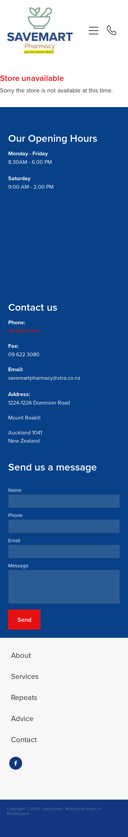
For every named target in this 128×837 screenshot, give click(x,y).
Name (15, 490)
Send (24, 619)
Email (14, 540)
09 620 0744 (23, 331)
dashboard (52, 809)
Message (18, 565)
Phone (15, 515)
